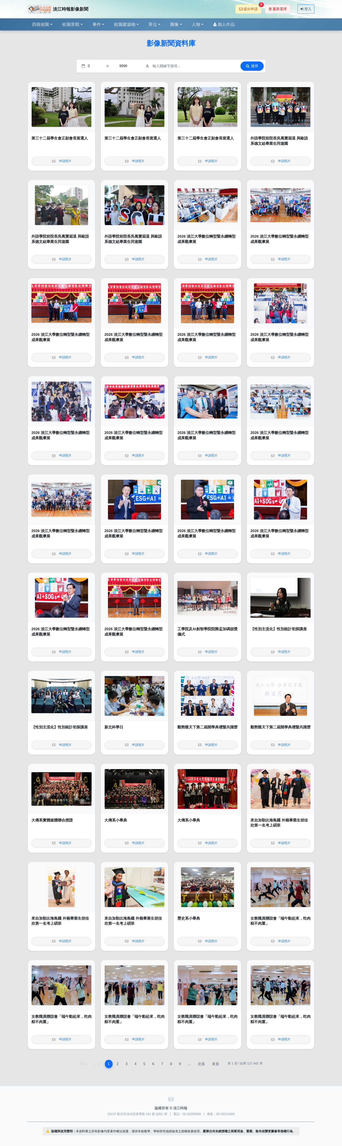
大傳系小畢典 (115, 820)
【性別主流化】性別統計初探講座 (278, 629)
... (189, 1064)
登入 (305, 9)
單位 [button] (152, 24)
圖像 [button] (174, 24)
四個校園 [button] (40, 24)
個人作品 (224, 24)
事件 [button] (96, 24)
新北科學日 (113, 727)
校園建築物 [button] (124, 24)
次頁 (201, 1064)
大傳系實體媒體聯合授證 (52, 820)
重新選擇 (278, 9)
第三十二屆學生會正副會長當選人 (59, 138)
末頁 (215, 1064)
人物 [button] (196, 24)
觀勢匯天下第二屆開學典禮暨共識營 (207, 727)
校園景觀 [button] (70, 24)
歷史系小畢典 (188, 918)
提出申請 (250, 7)
